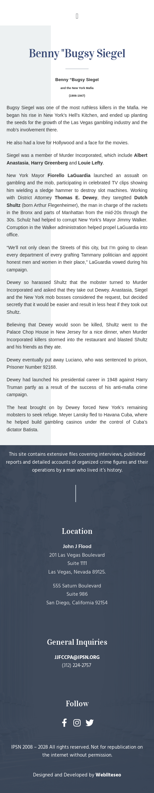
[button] (77, 16)
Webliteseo (108, 775)
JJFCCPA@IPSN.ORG (77, 658)
